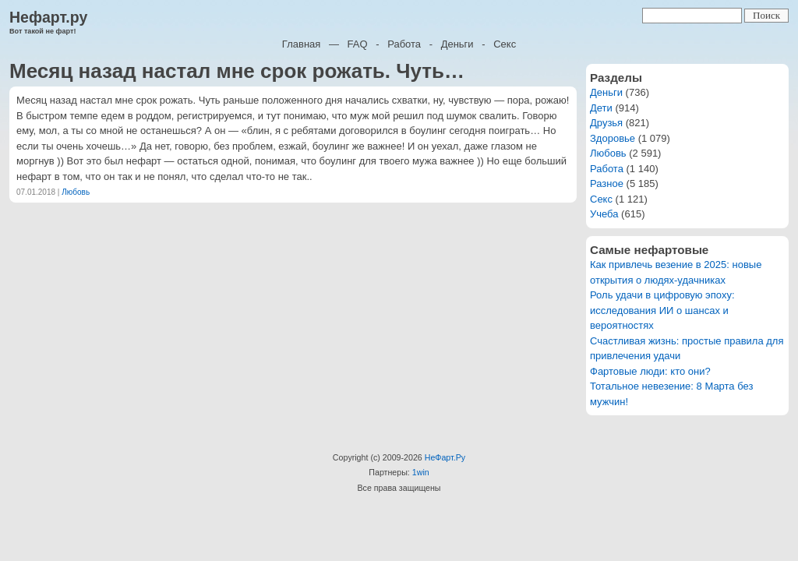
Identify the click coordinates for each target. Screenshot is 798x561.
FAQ (358, 44)
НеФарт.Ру (445, 457)
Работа (404, 44)
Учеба (604, 214)
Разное (606, 183)
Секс (504, 44)
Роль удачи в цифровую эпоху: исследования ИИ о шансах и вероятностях (662, 310)
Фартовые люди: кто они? (650, 371)
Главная (301, 44)
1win (420, 472)
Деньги (457, 44)
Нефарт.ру (48, 17)
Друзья (606, 123)
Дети (601, 108)
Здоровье (612, 138)
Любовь (76, 192)
